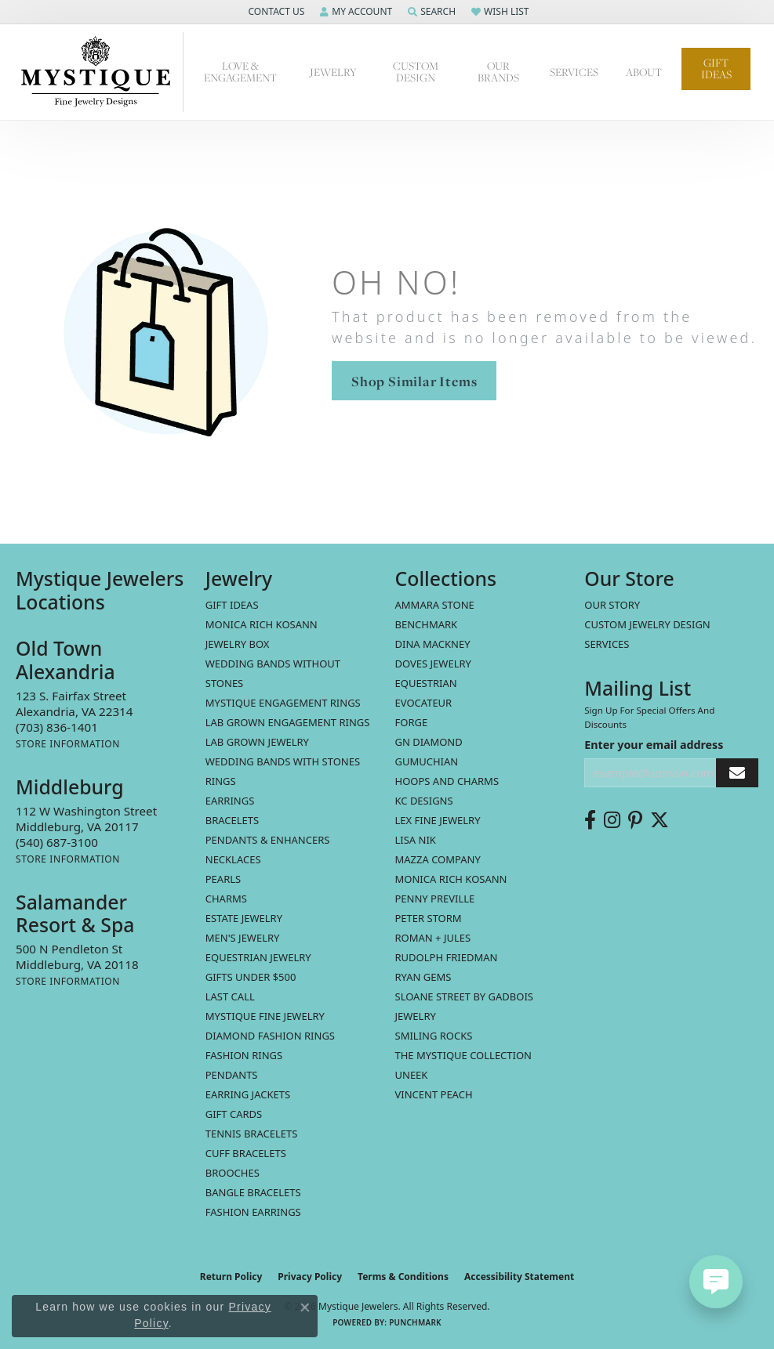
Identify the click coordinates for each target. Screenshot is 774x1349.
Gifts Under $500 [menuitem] (250, 977)
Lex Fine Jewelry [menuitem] (438, 820)
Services (606, 644)
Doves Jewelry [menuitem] (433, 663)
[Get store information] (68, 743)
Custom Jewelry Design (647, 624)
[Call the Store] (57, 727)
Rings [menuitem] (220, 781)
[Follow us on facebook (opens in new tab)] (590, 820)
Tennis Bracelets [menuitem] (251, 1134)
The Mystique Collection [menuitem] (463, 1055)
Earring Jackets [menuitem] (247, 1094)
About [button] (644, 72)
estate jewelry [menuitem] (243, 918)
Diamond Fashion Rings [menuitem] (270, 1036)
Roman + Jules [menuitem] (433, 938)
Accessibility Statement (519, 1276)
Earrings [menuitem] (230, 801)
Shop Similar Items (414, 381)
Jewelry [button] (333, 72)
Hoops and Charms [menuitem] (447, 781)
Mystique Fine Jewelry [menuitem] (265, 1016)
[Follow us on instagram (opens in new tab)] (612, 820)
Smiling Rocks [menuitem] (434, 1036)
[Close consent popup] (305, 1307)
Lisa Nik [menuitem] (415, 840)
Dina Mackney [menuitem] (433, 644)
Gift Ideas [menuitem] (232, 605)
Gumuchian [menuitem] (427, 761)
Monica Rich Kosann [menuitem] (451, 879)
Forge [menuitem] (411, 722)
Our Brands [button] (498, 71)
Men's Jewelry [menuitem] (242, 938)
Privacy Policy (310, 1276)
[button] (274, 12)
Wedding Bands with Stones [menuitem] (282, 761)
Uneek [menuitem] (411, 1075)
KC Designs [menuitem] (424, 801)
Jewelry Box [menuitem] (237, 644)
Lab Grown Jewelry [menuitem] (257, 742)
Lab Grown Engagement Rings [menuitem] (287, 722)
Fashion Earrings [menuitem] (253, 1212)
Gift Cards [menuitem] (233, 1114)
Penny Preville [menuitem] (435, 898)
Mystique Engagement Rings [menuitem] (283, 703)
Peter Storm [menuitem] (428, 918)
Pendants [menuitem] (231, 1075)
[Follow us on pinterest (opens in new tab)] (635, 820)
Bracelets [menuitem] (232, 820)
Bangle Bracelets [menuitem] (253, 1192)
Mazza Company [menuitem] (438, 859)
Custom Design (415, 71)
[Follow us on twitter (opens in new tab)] (659, 820)
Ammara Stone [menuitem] (434, 605)
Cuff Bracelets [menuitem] (245, 1153)
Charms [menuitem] (226, 898)
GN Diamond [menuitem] (429, 742)
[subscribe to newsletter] (737, 772)
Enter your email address (653, 744)
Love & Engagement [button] (240, 71)
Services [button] (574, 72)
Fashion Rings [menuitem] (243, 1055)
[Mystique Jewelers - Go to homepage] (100, 72)
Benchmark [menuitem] (426, 624)
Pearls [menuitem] (223, 879)
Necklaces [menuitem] (233, 859)
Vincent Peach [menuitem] (434, 1094)
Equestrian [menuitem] (426, 683)
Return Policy (231, 1276)
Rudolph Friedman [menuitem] (446, 957)
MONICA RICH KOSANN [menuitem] (261, 624)
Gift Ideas (716, 68)
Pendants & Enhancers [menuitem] (267, 840)
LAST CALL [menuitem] (230, 996)
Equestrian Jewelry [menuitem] (258, 957)
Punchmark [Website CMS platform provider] (415, 1322)
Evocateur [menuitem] (423, 703)
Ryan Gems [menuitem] (423, 977)
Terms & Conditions (403, 1276)
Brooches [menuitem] (232, 1173)
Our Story (612, 605)
